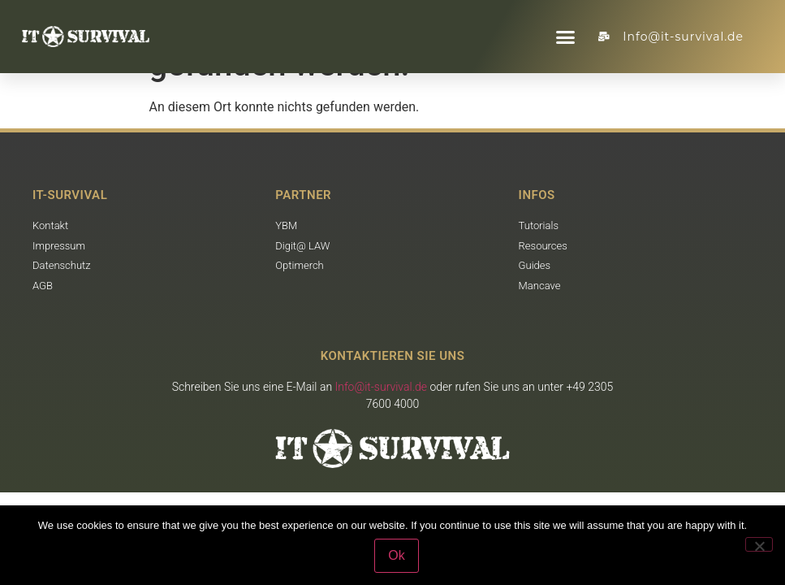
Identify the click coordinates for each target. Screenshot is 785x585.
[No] (759, 544)
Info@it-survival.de (381, 386)
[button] (565, 36)
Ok (396, 555)
